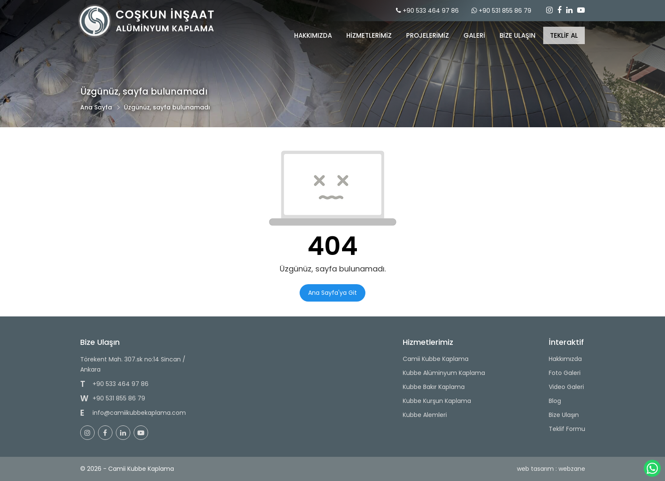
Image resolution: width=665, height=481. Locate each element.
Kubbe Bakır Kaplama (434, 387)
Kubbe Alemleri (425, 415)
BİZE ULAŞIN (517, 35)
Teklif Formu (567, 429)
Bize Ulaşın (564, 415)
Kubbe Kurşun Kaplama (437, 401)
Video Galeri (566, 387)
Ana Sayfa (96, 107)
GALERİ (474, 35)
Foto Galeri (565, 373)
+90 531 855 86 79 (505, 10)
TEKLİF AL (564, 35)
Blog (555, 401)
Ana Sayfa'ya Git (332, 292)
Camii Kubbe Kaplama (436, 359)
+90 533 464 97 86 (431, 10)
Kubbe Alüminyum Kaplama (444, 373)
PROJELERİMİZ (427, 35)
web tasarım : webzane (551, 468)
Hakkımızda (313, 35)
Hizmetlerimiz (369, 35)
